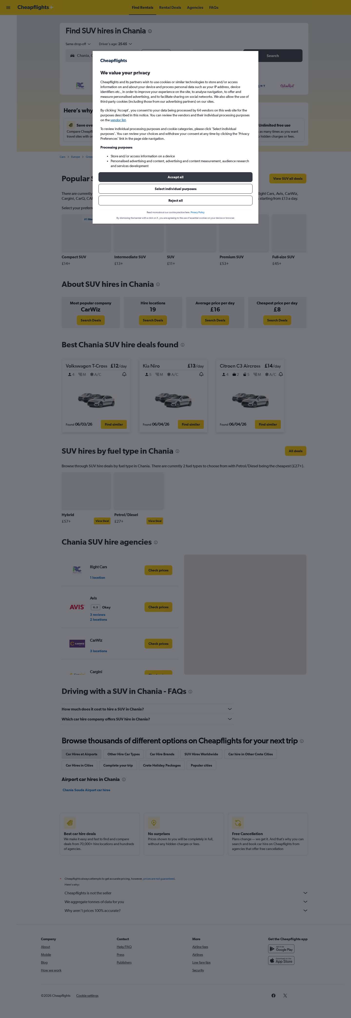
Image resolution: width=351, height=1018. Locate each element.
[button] (175, 177)
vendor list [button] (118, 120)
